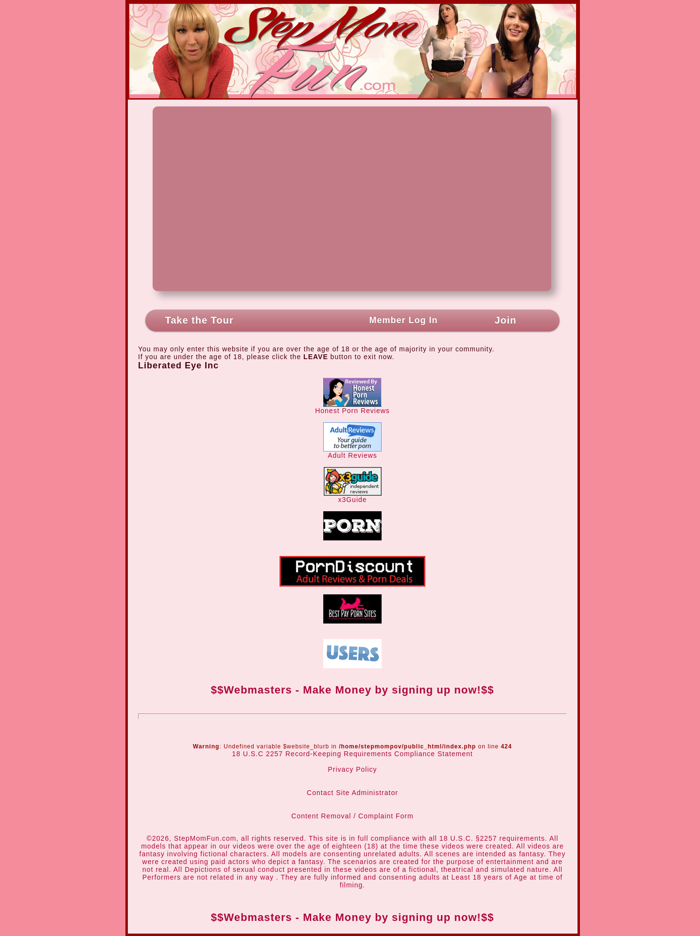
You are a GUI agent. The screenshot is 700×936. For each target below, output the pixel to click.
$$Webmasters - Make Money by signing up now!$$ (352, 690)
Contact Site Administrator (352, 793)
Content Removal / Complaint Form (352, 816)
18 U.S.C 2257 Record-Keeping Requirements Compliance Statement (352, 754)
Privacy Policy (352, 769)
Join (505, 320)
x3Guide (353, 496)
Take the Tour (199, 320)
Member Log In (403, 320)
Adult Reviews (352, 452)
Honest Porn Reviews (352, 407)
